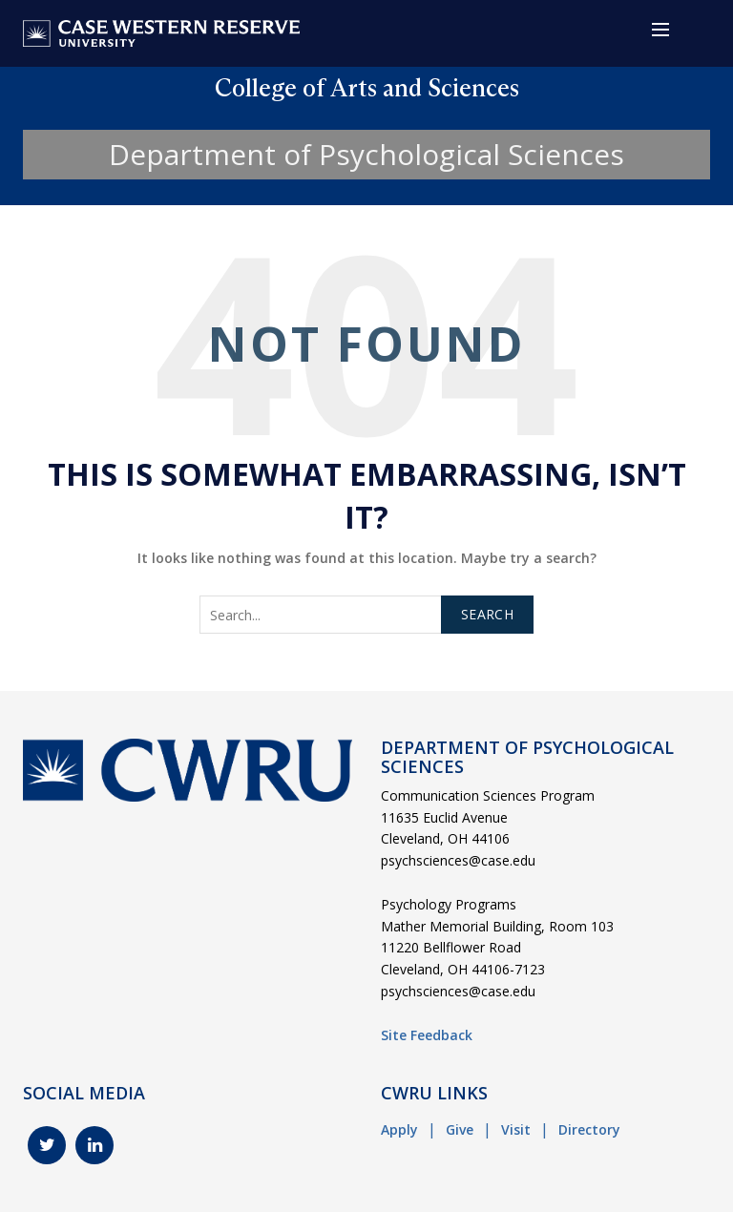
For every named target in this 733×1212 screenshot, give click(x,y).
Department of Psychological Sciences (366, 154)
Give (459, 1129)
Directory (589, 1129)
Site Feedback (426, 1035)
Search (487, 614)
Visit (516, 1129)
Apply (399, 1129)
